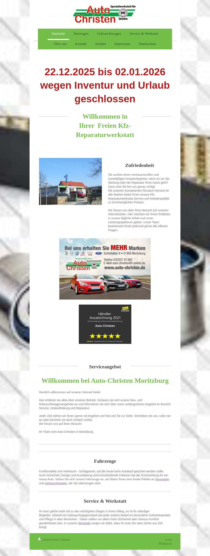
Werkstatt (84, 523)
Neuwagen (162, 479)
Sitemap (65, 539)
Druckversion (48, 539)
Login (168, 539)
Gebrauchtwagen (56, 483)
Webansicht (165, 543)
